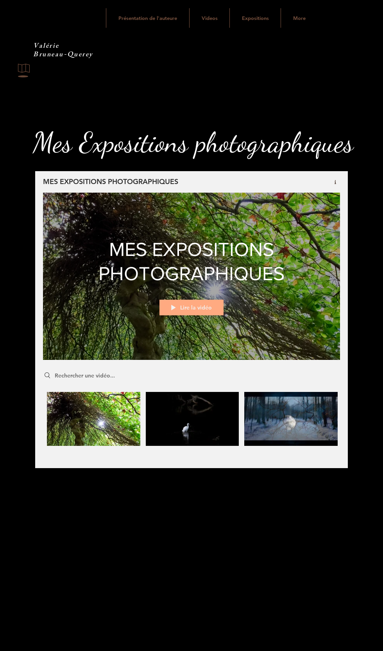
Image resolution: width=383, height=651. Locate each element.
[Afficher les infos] (332, 182)
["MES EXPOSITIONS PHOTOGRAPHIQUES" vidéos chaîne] (191, 424)
